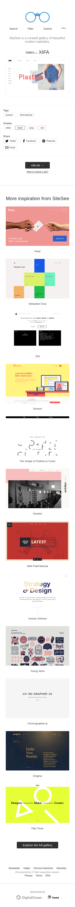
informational (26, 115)
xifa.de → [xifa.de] (37, 165)
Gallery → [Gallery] (31, 52)
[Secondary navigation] (64, 28)
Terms (39, 875)
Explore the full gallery (37, 845)
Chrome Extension (43, 868)
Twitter (26, 868)
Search (13, 28)
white (8, 128)
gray (31, 128)
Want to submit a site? (37, 172)
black (20, 128)
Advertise (61, 868)
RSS (47, 875)
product (9, 115)
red (42, 128)
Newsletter (14, 868)
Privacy (28, 875)
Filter (30, 28)
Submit (47, 28)
